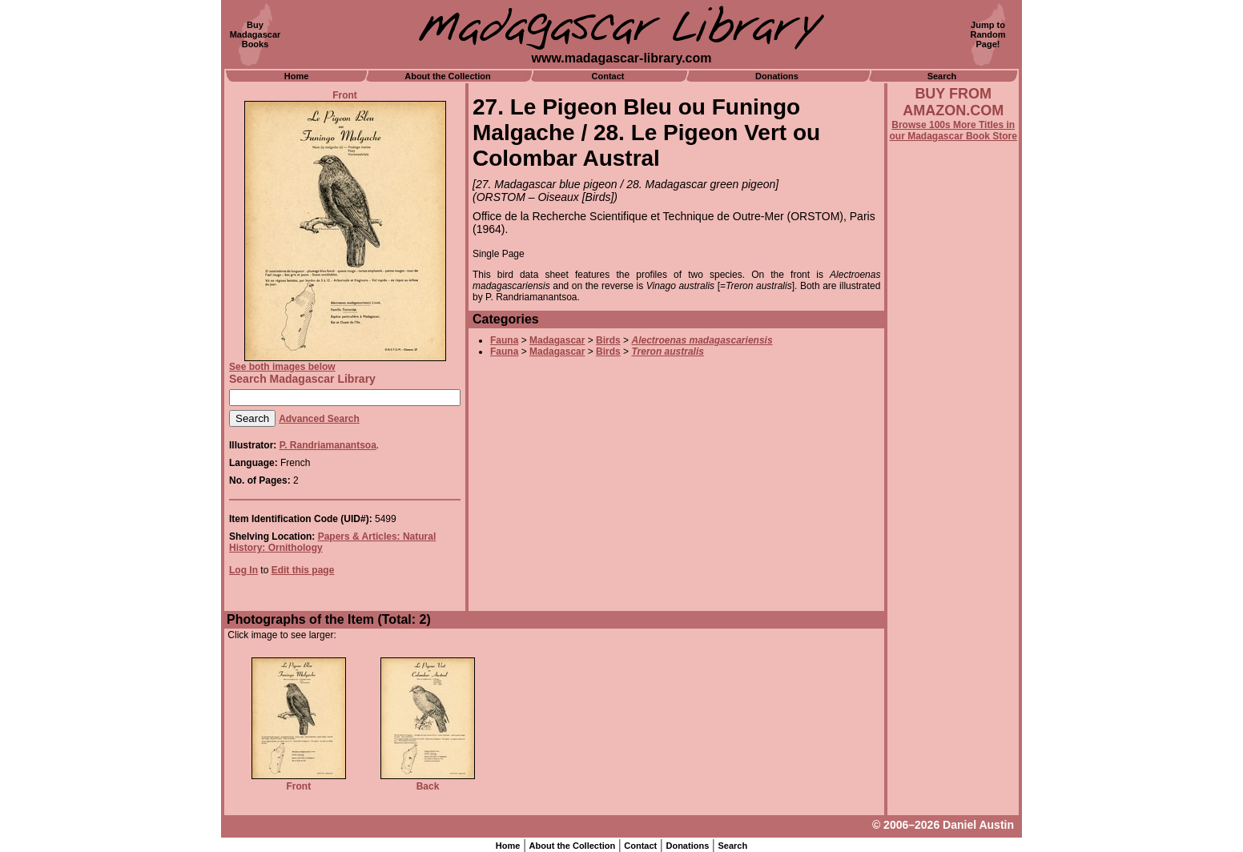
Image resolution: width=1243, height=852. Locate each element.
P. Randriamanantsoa (328, 445)
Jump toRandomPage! (988, 34)
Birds (608, 340)
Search (942, 76)
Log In (243, 570)
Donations (776, 76)
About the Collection (447, 76)
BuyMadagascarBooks (255, 34)
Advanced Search (319, 418)
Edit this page (303, 570)
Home (296, 76)
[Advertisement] (953, 574)
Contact (608, 76)
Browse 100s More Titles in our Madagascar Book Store (953, 130)
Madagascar (557, 340)
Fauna (504, 340)
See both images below (282, 366)
